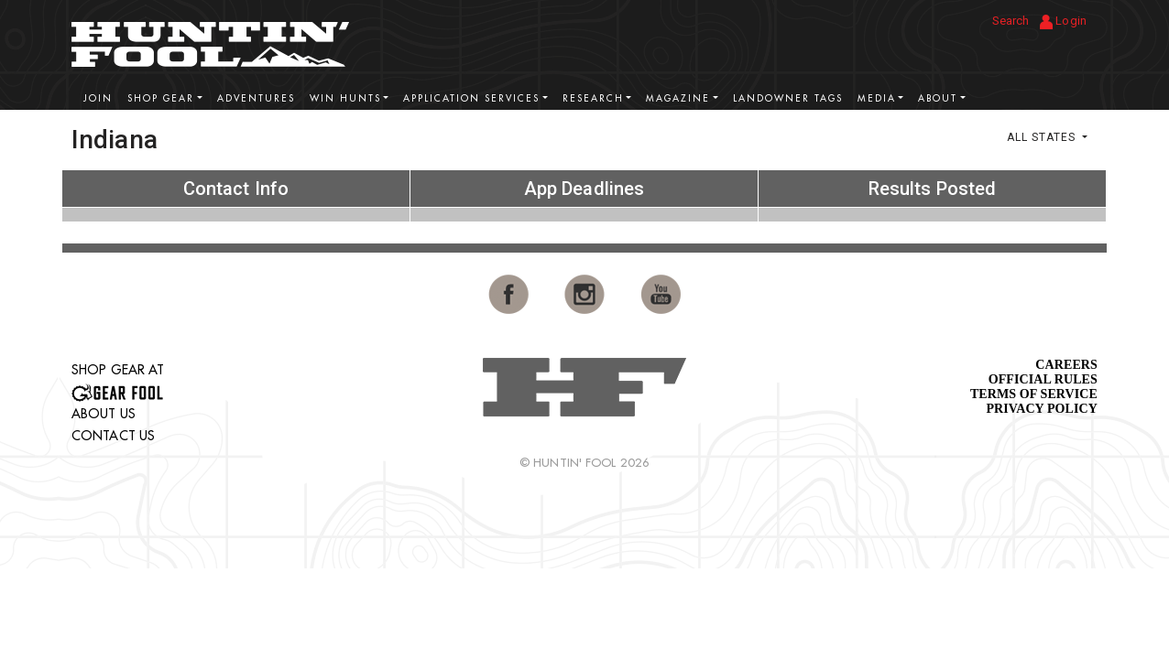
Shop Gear (160, 98)
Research (593, 98)
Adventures (256, 98)
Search (1011, 20)
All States (1043, 137)
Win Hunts (345, 98)
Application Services (471, 98)
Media (877, 98)
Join (98, 98)
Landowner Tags (788, 98)
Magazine (678, 98)
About (937, 98)
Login (1063, 21)
